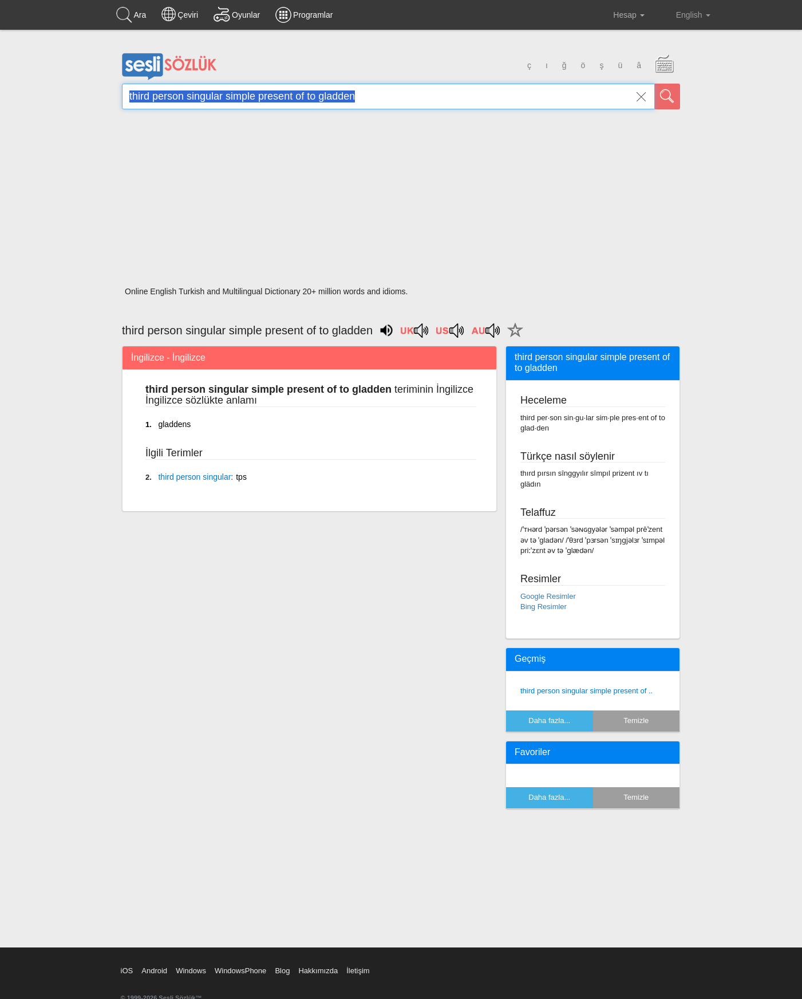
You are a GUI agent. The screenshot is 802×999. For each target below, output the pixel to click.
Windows (191, 970)
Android (154, 970)
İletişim (357, 970)
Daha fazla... (549, 720)
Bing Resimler (543, 606)
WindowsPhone (240, 970)
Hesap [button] (619, 15)
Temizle (636, 720)
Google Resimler (548, 596)
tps (241, 476)
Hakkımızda (318, 970)
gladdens (174, 424)
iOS (127, 970)
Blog (282, 970)
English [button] (685, 14)
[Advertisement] (401, 201)
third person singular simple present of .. (586, 690)
